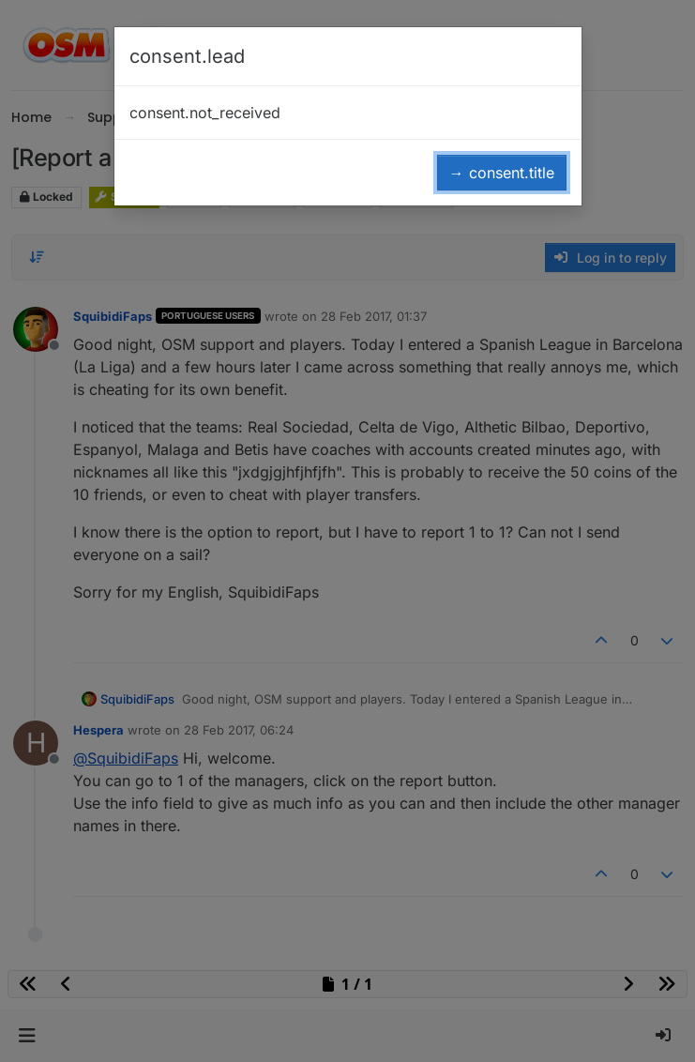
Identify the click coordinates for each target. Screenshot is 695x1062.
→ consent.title (501, 172)
